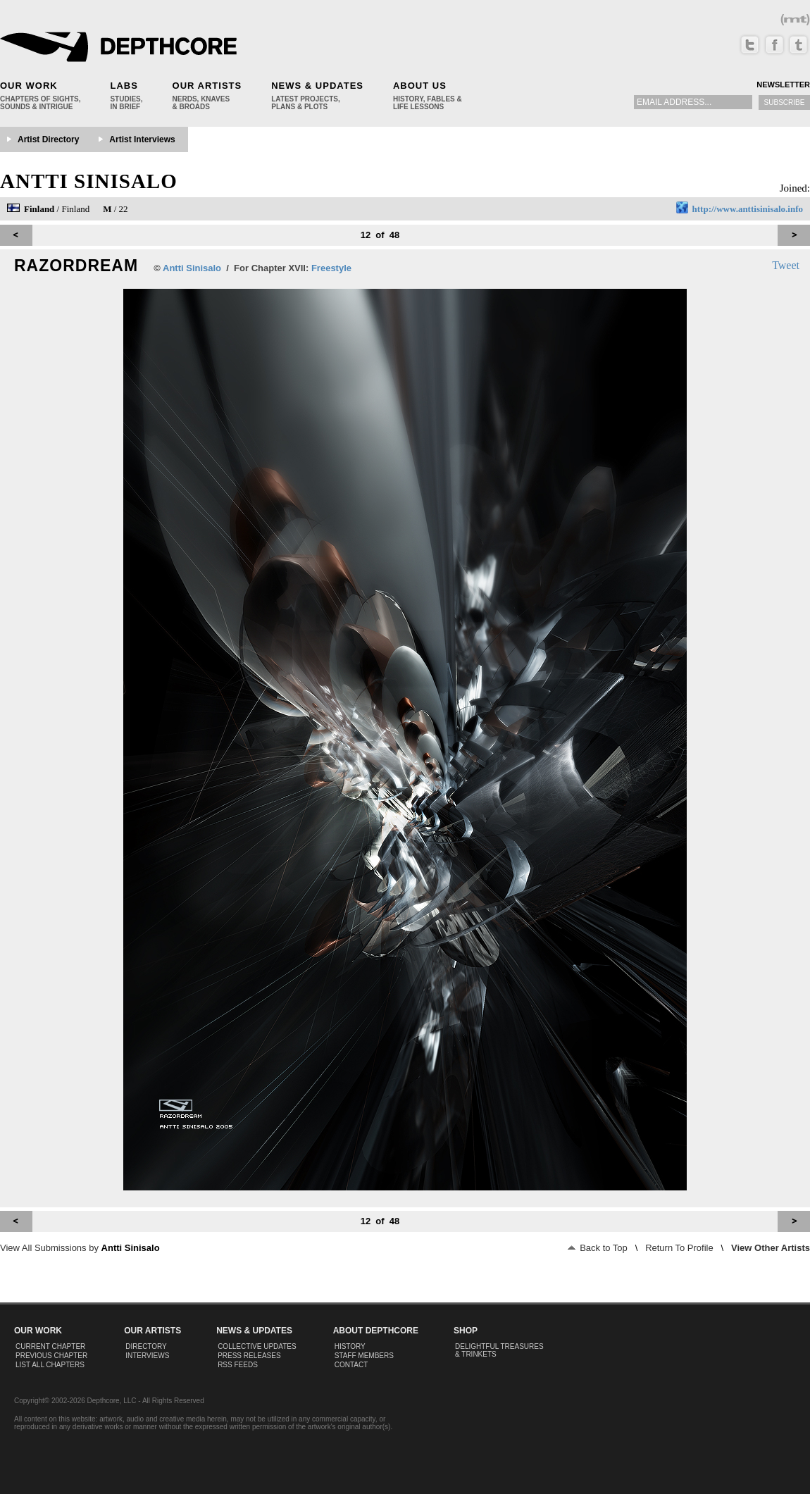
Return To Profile (679, 1248)
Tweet (785, 265)
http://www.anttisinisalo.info (747, 209)
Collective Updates (257, 1346)
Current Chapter (50, 1346)
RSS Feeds (238, 1365)
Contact (351, 1365)
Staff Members (364, 1355)
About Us (420, 85)
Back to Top (598, 1248)
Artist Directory (48, 139)
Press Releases (249, 1355)
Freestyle (331, 268)
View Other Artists (770, 1248)
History (350, 1346)
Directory (146, 1346)
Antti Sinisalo (88, 181)
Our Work (29, 85)
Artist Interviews (142, 139)
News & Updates (317, 85)
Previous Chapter (51, 1355)
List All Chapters (50, 1365)
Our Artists (207, 85)
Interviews (147, 1355)
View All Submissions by (80, 1248)
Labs (123, 85)
